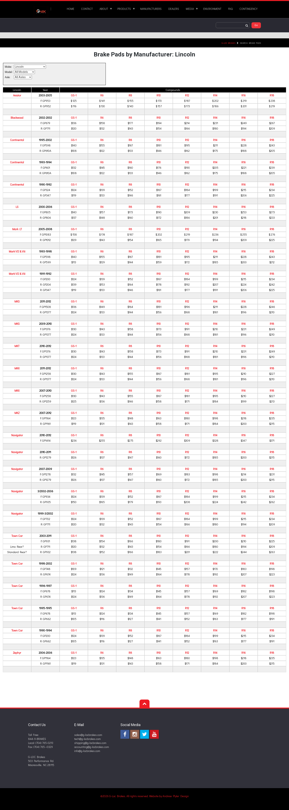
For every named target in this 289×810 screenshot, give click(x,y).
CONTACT (87, 9)
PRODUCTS (124, 9)
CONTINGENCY (248, 9)
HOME (70, 9)
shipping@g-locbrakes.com (90, 743)
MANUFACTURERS (151, 9)
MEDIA (190, 9)
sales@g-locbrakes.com (88, 735)
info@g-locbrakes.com (87, 751)
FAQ (230, 9)
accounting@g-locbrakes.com (91, 747)
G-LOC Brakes (228, 42)
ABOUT (104, 9)
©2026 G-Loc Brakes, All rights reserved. (124, 796)
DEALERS (173, 9)
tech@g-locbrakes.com (87, 739)
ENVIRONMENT (212, 9)
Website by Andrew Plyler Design (169, 796)
